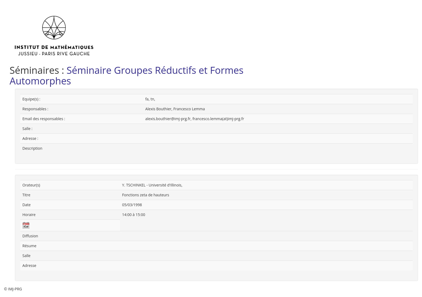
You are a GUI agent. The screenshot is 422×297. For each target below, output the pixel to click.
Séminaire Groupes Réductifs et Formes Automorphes (126, 75)
